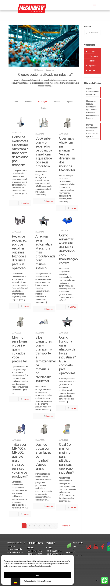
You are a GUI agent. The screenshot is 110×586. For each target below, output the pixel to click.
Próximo (66, 526)
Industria (28, 101)
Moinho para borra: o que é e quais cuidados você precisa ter (19, 349)
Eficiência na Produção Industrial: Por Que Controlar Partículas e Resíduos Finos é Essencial (92, 109)
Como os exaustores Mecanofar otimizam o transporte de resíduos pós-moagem (20, 151)
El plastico (70, 101)
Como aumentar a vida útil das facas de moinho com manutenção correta (68, 249)
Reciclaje (44, 108)
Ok (37, 575)
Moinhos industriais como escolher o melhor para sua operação (92, 131)
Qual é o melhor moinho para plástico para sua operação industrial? (66, 459)
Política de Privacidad (44, 581)
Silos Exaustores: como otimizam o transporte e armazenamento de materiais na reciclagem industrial (47, 359)
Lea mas (26, 203)
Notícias (57, 101)
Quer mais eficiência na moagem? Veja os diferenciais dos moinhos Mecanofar (67, 154)
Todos (15, 101)
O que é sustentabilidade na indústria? (45, 74)
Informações (43, 101)
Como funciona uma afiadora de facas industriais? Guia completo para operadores (67, 355)
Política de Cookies (30, 581)
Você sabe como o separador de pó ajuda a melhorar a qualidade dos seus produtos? (43, 152)
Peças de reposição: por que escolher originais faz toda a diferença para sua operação (19, 252)
